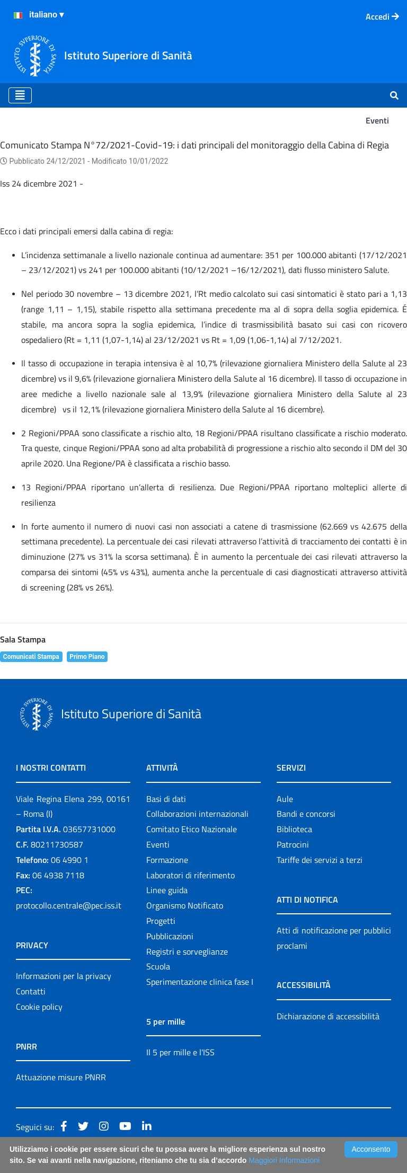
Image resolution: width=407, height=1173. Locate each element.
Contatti (31, 991)
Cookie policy (39, 1006)
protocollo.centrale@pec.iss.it (68, 905)
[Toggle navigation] (20, 95)
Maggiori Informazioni (284, 1160)
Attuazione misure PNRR (61, 1077)
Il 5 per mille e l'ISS (180, 1052)
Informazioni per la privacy (63, 975)
